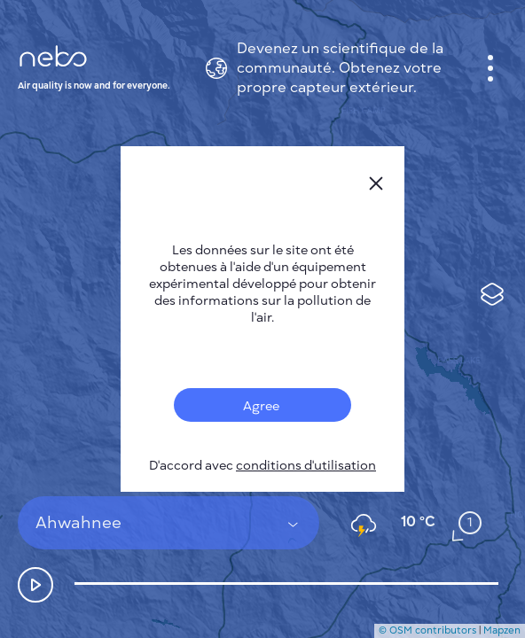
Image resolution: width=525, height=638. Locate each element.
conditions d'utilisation (306, 465)
